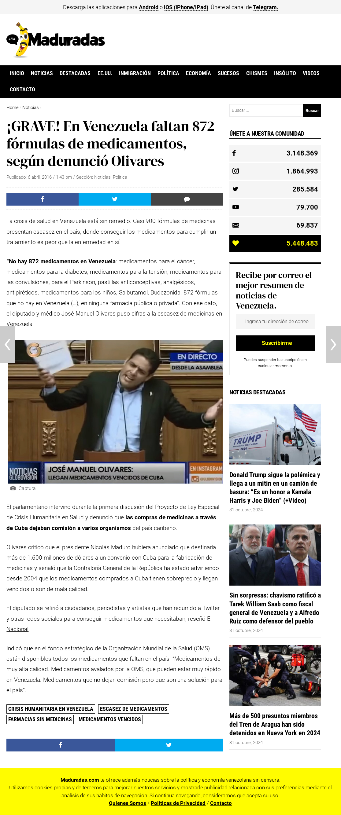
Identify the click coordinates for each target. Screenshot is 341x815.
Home (12, 107)
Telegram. (265, 7)
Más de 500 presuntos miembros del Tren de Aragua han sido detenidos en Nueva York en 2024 (274, 724)
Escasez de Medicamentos (133, 709)
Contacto (22, 89)
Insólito (285, 73)
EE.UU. (105, 73)
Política (168, 73)
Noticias (42, 73)
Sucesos (228, 73)
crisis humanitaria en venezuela (50, 709)
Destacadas (75, 73)
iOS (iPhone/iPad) (186, 7)
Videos (311, 73)
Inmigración (135, 73)
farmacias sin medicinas (40, 719)
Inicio (17, 73)
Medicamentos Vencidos (110, 719)
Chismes (256, 73)
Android (148, 7)
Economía (198, 73)
